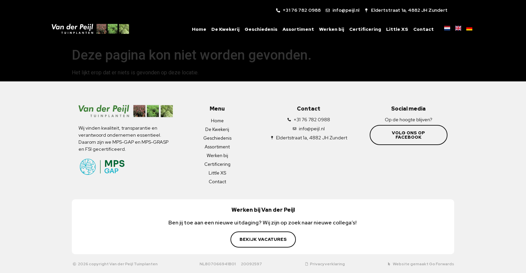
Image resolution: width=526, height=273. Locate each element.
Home (194, 29)
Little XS (392, 29)
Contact (418, 29)
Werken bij (326, 29)
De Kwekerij (220, 29)
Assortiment (293, 29)
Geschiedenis (255, 29)
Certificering (360, 29)
